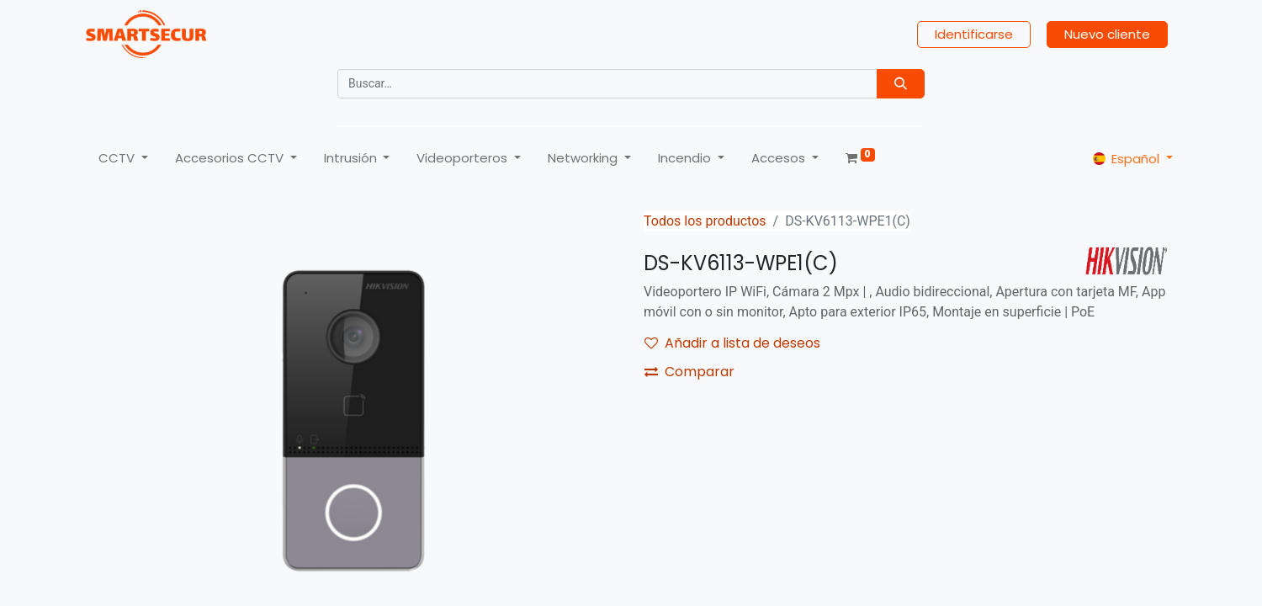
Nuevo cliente (1107, 34)
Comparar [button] (689, 371)
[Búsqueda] (901, 83)
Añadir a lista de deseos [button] (732, 343)
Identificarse (974, 34)
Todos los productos (705, 221)
